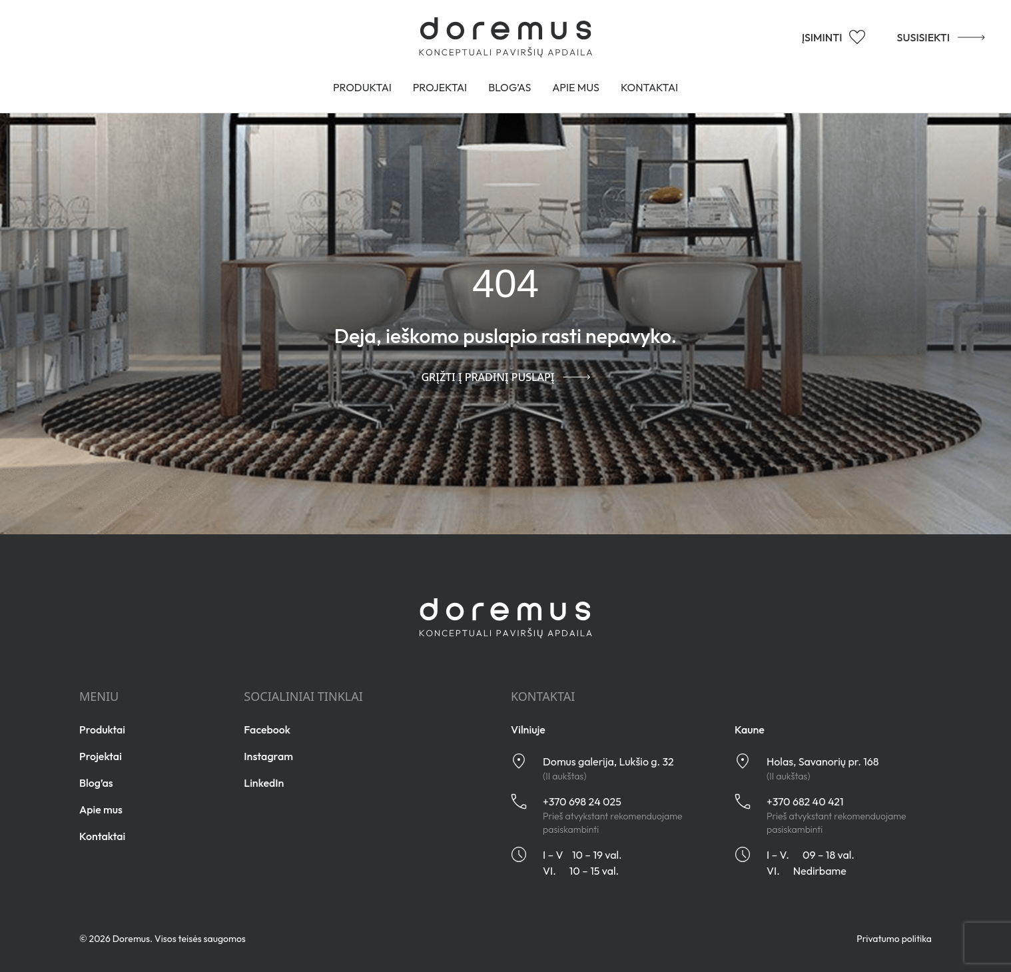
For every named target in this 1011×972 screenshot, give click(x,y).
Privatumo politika (894, 939)
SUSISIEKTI (941, 36)
